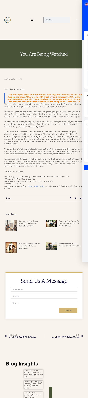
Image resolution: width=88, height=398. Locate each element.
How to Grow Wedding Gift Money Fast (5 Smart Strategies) (30, 245)
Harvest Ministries (36, 186)
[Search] (77, 20)
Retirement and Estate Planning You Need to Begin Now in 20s (28, 223)
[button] (32, 20)
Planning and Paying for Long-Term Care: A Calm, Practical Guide (69, 223)
